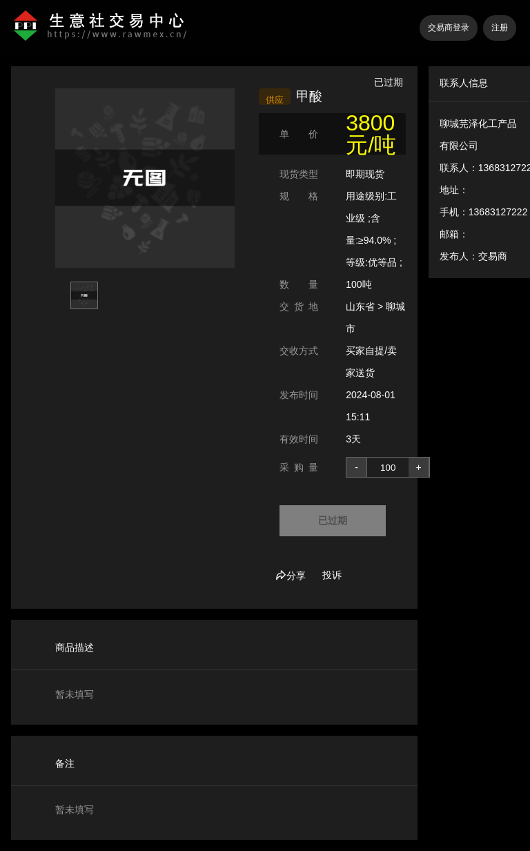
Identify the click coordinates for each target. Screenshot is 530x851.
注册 (499, 27)
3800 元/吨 (371, 133)
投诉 (332, 574)
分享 (290, 575)
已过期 (332, 520)
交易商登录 (448, 27)
